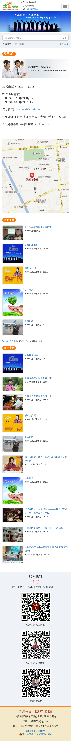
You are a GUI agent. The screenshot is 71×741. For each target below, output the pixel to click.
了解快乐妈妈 (31, 245)
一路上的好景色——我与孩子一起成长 (44, 528)
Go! (64, 38)
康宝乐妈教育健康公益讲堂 (38, 227)
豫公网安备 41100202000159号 (35, 734)
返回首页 (64, 44)
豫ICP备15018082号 (35, 731)
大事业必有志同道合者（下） (39, 378)
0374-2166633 (32, 9)
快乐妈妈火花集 (10, 341)
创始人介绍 (30, 268)
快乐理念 (29, 290)
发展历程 (29, 321)
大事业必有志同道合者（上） (39, 396)
